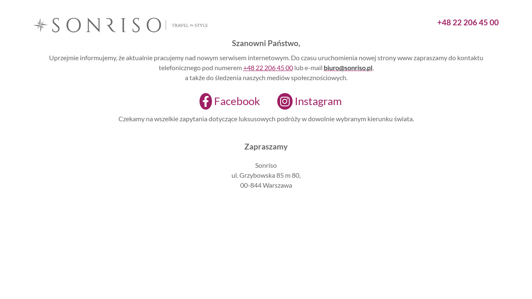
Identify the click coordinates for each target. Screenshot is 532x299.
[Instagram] (304, 101)
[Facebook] (224, 101)
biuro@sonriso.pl (348, 67)
